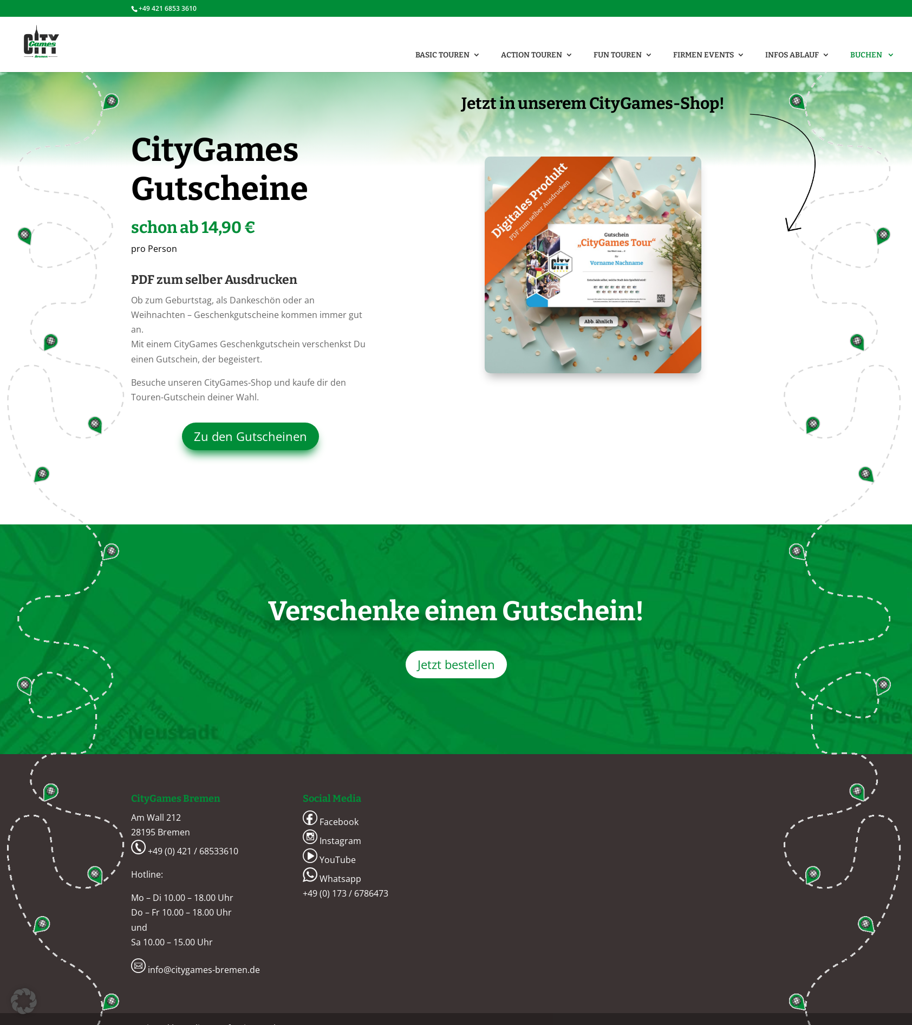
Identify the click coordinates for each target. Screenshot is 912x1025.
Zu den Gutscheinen (250, 436)
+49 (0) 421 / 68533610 (184, 851)
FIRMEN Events (703, 55)
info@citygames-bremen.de (195, 970)
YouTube (329, 860)
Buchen (867, 55)
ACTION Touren (531, 55)
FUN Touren (618, 55)
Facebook (331, 822)
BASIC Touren (442, 55)
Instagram (332, 841)
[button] (24, 1001)
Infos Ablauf (792, 55)
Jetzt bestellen (456, 664)
